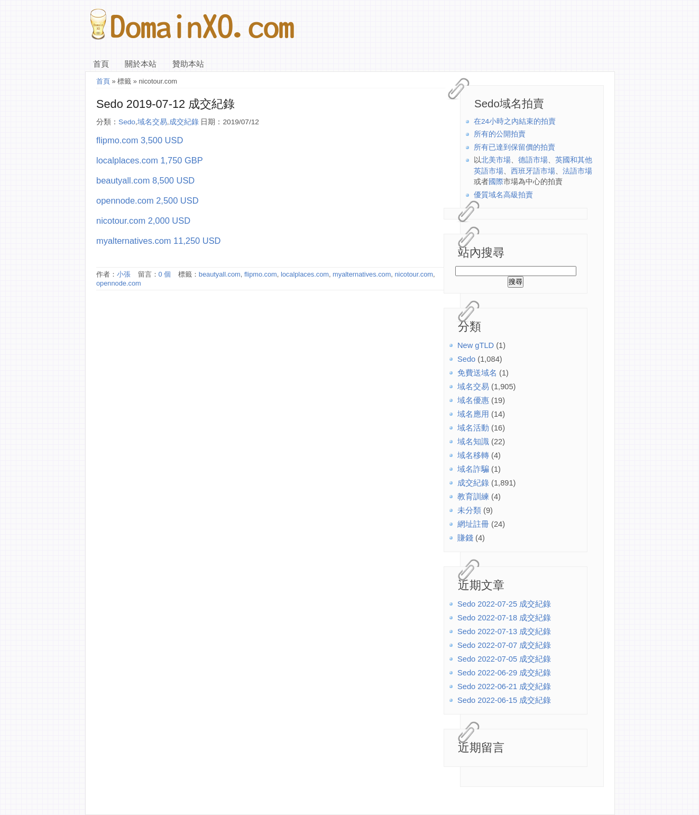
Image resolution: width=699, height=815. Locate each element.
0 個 (165, 274)
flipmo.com (260, 274)
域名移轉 (473, 455)
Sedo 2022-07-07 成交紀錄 (504, 645)
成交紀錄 (473, 483)
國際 (496, 182)
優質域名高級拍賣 (503, 195)
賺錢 (465, 538)
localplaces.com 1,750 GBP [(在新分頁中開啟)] (149, 160)
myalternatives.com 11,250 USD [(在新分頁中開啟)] (158, 240)
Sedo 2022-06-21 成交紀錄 (504, 686)
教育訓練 (473, 496)
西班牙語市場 (533, 171)
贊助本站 (188, 64)
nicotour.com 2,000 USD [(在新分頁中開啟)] (143, 220)
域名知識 (473, 441)
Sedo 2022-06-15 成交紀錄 (504, 700)
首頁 (101, 64)
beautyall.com (220, 274)
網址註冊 (473, 524)
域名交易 (473, 386)
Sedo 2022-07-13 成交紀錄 (504, 631)
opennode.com (118, 283)
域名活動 (473, 428)
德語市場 (533, 160)
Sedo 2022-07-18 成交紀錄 (504, 617)
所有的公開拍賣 (500, 134)
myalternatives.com (362, 274)
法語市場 (577, 171)
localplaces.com (305, 274)
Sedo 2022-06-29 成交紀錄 (504, 673)
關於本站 (141, 64)
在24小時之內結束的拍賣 (515, 121)
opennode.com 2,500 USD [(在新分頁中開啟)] (147, 200)
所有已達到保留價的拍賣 (514, 147)
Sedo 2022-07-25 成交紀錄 (504, 604)
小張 (124, 274)
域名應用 (473, 414)
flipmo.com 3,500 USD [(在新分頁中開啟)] (139, 140)
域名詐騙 (473, 469)
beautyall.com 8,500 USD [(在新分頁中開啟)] (145, 180)
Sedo (466, 359)
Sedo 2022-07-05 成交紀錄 (504, 659)
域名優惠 (473, 400)
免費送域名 (477, 373)
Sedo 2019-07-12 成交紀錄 (165, 104)
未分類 (469, 510)
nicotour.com (413, 274)
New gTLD (475, 345)
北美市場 (496, 160)
